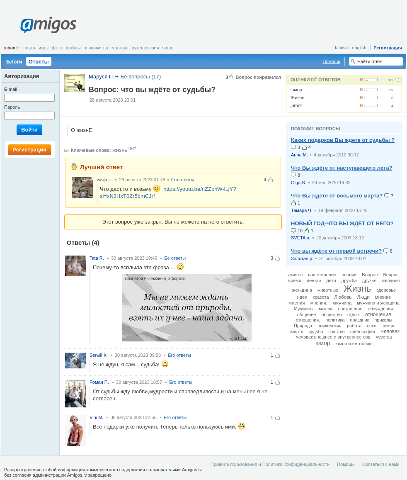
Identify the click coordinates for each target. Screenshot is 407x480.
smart (168, 47)
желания (391, 280)
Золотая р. (302, 258)
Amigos (48, 25)
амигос (295, 274)
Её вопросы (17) (141, 76)
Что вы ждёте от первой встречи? (336, 251)
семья (388, 325)
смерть (295, 331)
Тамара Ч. (302, 210)
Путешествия (145, 47)
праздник (359, 319)
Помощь (332, 61)
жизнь (119, 150)
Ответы (39, 61)
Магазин (119, 47)
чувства (384, 336)
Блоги (14, 61)
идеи (302, 297)
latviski (342, 47)
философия (362, 331)
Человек (390, 331)
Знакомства (96, 47)
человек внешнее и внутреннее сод (333, 336)
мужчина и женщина (378, 302)
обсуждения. (381, 308)
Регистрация (387, 47)
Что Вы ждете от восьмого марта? (337, 195)
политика (334, 319)
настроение (350, 308)
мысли (325, 308)
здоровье (386, 290)
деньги (314, 280)
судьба (316, 331)
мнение (383, 297)
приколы (383, 319)
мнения (296, 302)
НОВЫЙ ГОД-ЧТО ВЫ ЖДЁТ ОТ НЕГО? (342, 223)
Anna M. (299, 154)
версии (349, 274)
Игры (43, 47)
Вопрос (370, 274)
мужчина (342, 302)
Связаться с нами (381, 464)
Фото (57, 47)
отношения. (308, 319)
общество (332, 314)
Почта (29, 47)
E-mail (10, 89)
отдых (353, 314)
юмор (296, 89)
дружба (349, 280)
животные (327, 290)
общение (306, 314)
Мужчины (303, 308)
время (294, 280)
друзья (369, 280)
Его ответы (182, 179)
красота (321, 297)
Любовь (343, 297)
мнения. (318, 302)
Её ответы (175, 258)
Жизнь (297, 97)
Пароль (12, 107)
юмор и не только (354, 343)
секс (371, 325)
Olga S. (298, 182)
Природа (303, 325)
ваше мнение (322, 274)
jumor (296, 105)
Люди (363, 297)
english (359, 47)
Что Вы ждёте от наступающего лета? (341, 168)
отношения (378, 314)
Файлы (73, 47)
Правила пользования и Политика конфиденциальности (270, 464)
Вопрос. (391, 274)
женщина (302, 290)
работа (354, 325)
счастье (336, 331)
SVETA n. (300, 237)
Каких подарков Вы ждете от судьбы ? (343, 140)
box (11, 47)
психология (329, 325)
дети (331, 280)
